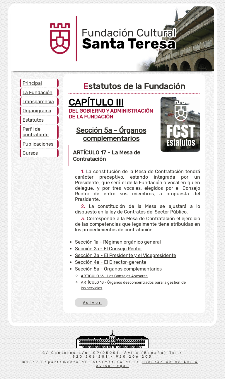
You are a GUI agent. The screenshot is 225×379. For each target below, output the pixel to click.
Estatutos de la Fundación (134, 86)
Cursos (30, 153)
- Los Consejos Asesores (114, 276)
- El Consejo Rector (108, 248)
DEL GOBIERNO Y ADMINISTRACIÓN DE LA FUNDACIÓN (111, 110)
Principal (32, 83)
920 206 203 (134, 357)
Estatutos (33, 120)
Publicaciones (38, 144)
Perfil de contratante (36, 131)
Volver (92, 302)
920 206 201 (90, 357)
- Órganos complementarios (111, 134)
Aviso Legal (112, 366)
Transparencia (38, 101)
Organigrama (37, 110)
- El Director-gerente (110, 262)
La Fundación (37, 92)
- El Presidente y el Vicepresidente (125, 255)
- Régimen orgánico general (118, 242)
